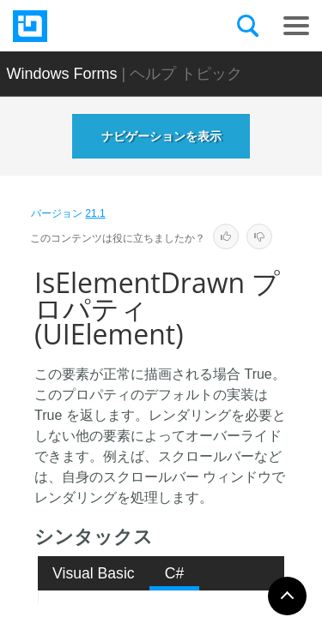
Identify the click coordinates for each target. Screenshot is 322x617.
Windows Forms (62, 73)
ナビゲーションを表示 (161, 136)
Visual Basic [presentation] (93, 573)
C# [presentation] (175, 573)
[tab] (94, 573)
